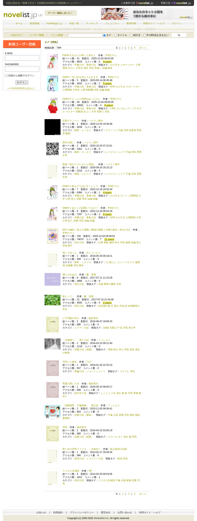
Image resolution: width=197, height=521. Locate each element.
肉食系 (132, 130)
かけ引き (115, 64)
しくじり (105, 393)
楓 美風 (91, 274)
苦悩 (64, 245)
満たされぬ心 (69, 274)
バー (128, 108)
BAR (112, 86)
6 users (108, 105)
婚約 (111, 242)
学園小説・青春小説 (85, 64)
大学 (93, 111)
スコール (112, 436)
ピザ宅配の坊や (70, 318)
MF (90, 470)
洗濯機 (69, 265)
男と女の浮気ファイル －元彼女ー (81, 449)
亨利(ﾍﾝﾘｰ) (110, 55)
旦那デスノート (70, 120)
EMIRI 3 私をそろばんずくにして (80, 186)
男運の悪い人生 (70, 383)
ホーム (19, 23)
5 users (107, 83)
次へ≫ (142, 47)
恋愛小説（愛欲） (84, 415)
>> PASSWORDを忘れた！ (21, 88)
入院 (115, 415)
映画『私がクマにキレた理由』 (79, 164)
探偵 (119, 458)
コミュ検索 (57, 35)
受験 (106, 242)
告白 (115, 349)
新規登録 (34, 23)
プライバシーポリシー (82, 512)
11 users (109, 239)
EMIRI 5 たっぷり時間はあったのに (81, 99)
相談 (137, 415)
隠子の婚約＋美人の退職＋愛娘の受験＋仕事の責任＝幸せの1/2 (96, 229)
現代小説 (79, 242)
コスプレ (124, 371)
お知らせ (41, 512)
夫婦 (100, 284)
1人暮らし (110, 262)
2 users (107, 302)
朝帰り (100, 111)
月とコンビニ (93, 252)
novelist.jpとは (54, 23)
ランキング (92, 23)
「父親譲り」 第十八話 (75, 340)
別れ (118, 393)
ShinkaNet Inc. (101, 518)
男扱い (98, 68)
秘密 (128, 242)
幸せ (117, 242)
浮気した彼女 (69, 361)
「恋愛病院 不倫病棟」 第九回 (80, 405)
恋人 (73, 198)
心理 (83, 89)
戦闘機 (89, 89)
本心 (121, 349)
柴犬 (116, 306)
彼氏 (86, 68)
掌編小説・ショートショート (89, 371)
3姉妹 (106, 327)
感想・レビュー (82, 173)
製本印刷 (131, 23)
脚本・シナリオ (82, 262)
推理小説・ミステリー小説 (88, 458)
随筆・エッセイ (82, 130)
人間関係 (67, 89)
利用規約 (58, 512)
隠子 (70, 245)
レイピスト (111, 152)
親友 (110, 68)
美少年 (132, 327)
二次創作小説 (137, 3)
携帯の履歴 (110, 284)
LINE (113, 108)
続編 (104, 68)
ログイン (176, 23)
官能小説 (176, 3)
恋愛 (78, 198)
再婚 (110, 349)
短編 (101, 89)
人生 (113, 393)
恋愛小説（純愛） (84, 349)
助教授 (79, 111)
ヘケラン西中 (96, 120)
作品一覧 (74, 23)
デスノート (111, 130)
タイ (120, 436)
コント (120, 262)
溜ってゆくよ (69, 252)
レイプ (121, 152)
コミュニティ (112, 23)
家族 (129, 480)
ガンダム (121, 108)
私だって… (68, 296)
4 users (107, 61)
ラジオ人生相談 (70, 470)
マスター (70, 111)
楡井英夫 (93, 318)
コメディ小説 (81, 327)
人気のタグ (16, 35)
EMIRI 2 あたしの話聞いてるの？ (80, 208)
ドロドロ (129, 262)
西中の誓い (68, 142)
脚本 (81, 265)
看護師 (66, 418)
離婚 (67, 133)
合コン (87, 111)
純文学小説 (80, 393)
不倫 (120, 130)
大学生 (79, 68)
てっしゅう (104, 340)
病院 (132, 415)
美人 (138, 242)
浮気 (91, 68)
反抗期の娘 (104, 306)
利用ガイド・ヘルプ (154, 23)
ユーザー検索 (36, 35)
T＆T (89, 361)
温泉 (132, 349)
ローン (124, 195)
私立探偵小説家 (118, 449)
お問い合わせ (125, 512)
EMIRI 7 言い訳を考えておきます (80, 77)
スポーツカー (127, 64)
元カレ (71, 68)
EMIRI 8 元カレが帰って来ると (79, 55)
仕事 (100, 242)
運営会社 (105, 512)
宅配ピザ (114, 327)
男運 (135, 393)
